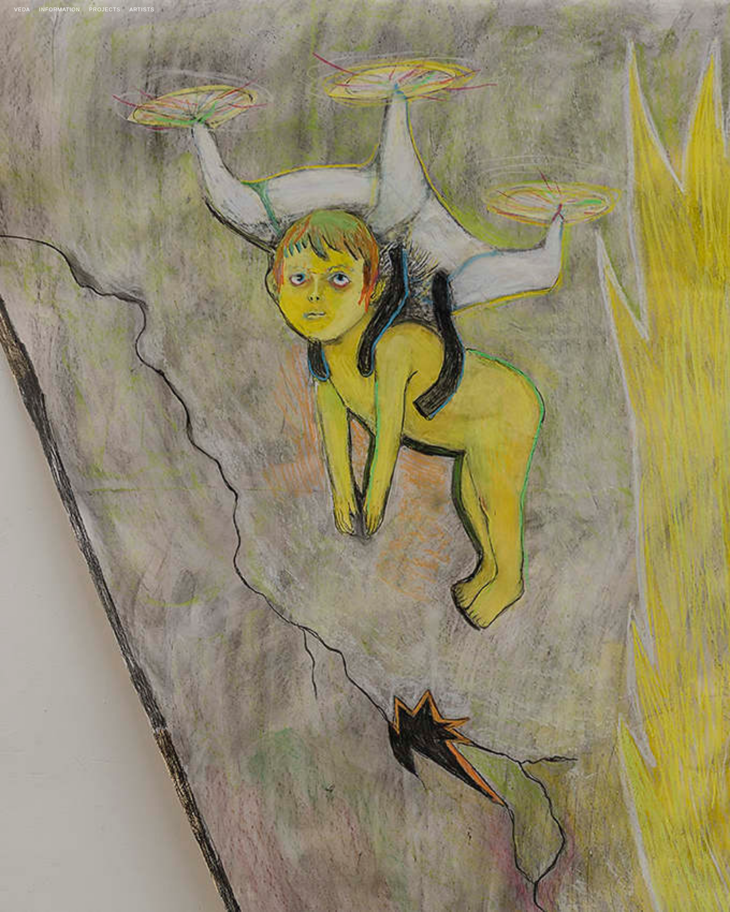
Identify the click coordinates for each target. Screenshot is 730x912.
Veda (22, 9)
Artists (142, 9)
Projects (105, 9)
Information (59, 9)
